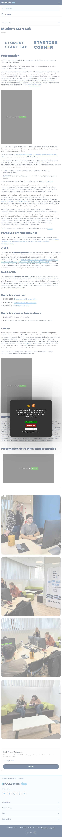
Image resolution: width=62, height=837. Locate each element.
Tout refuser (31, 425)
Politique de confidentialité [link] (31, 432)
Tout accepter (31, 422)
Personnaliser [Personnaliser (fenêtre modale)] (31, 429)
